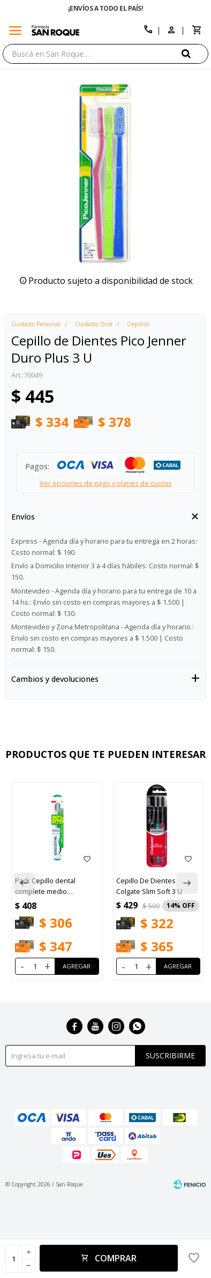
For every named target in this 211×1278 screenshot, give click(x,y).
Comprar (116, 1258)
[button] (195, 53)
